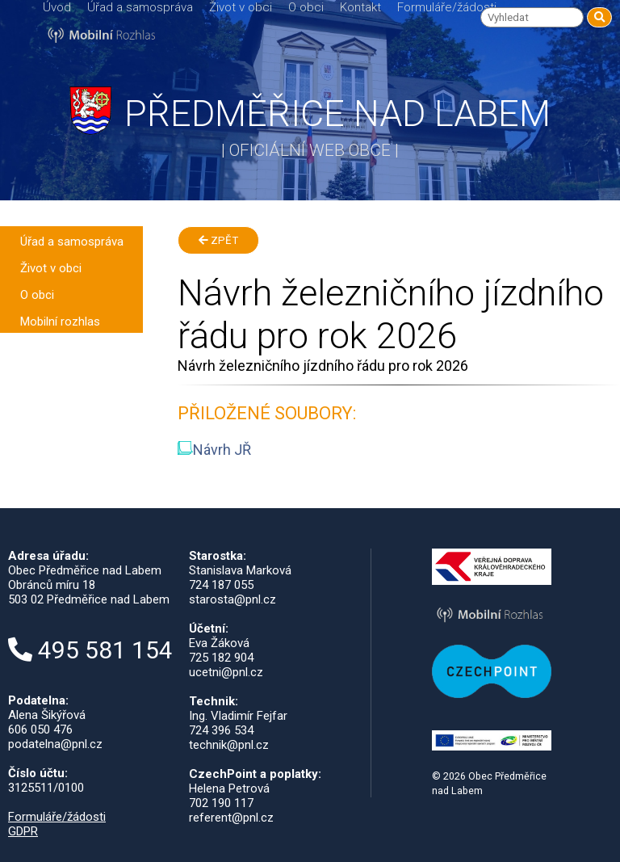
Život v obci (240, 7)
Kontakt (360, 7)
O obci (306, 7)
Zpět (218, 240)
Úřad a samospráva (140, 7)
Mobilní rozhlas (60, 321)
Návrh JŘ (214, 449)
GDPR (23, 831)
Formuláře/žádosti (446, 7)
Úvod (57, 7)
